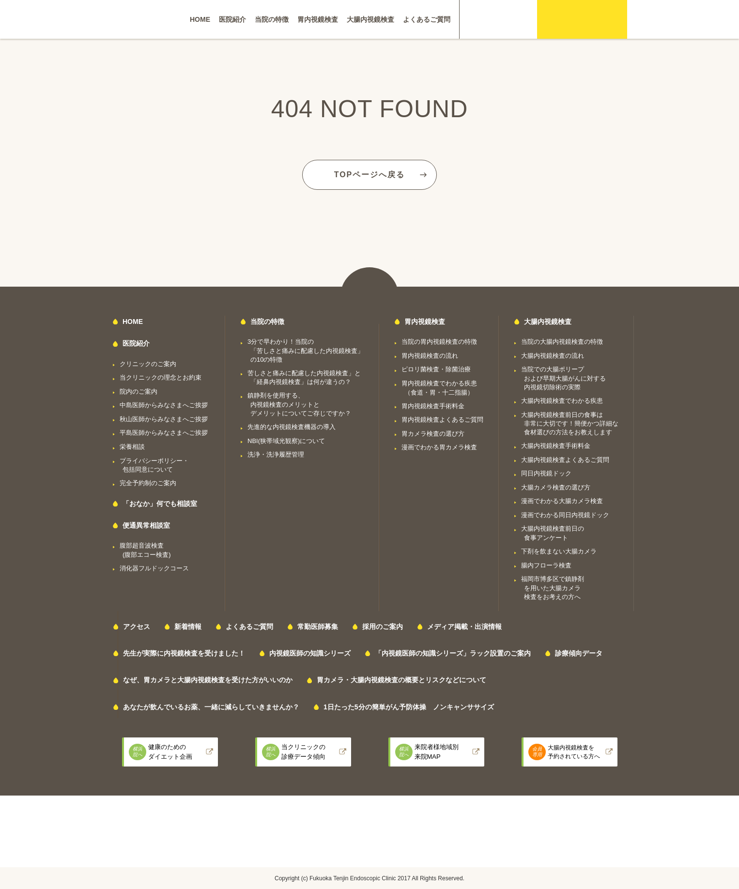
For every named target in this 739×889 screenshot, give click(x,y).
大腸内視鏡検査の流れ (552, 355)
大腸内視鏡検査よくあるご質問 (565, 459)
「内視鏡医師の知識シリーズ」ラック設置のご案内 (453, 653)
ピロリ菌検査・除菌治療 (436, 369)
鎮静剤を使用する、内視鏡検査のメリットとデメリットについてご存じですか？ (299, 404)
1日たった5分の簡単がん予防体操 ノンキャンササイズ (408, 707)
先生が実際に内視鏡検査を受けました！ (184, 653)
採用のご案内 (382, 626)
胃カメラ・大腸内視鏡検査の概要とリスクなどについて (401, 680)
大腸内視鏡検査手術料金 (555, 445)
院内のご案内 (138, 391)
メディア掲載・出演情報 (464, 626)
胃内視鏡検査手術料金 (432, 406)
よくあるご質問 (426, 19)
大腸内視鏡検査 (370, 19)
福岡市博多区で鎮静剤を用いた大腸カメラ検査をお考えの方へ (552, 587)
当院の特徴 (272, 19)
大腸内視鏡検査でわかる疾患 (562, 400)
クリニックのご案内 (148, 364)
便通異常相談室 (146, 525)
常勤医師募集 (317, 626)
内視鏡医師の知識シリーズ (310, 653)
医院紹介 (232, 19)
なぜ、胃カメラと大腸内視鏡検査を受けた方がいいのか (208, 680)
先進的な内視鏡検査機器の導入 (291, 426)
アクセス (136, 626)
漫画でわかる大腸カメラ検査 (562, 501)
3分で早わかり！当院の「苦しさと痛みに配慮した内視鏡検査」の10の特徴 (305, 350)
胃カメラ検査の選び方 (432, 433)
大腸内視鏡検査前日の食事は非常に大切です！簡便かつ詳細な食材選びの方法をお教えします (569, 423)
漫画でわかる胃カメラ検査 (439, 447)
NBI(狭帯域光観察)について (286, 440)
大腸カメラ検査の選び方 (555, 487)
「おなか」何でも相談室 (160, 503)
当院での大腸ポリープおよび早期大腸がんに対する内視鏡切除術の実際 (563, 378)
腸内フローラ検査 (546, 565)
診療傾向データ (578, 653)
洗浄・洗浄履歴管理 (275, 454)
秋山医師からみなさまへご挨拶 (164, 419)
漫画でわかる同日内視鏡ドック (565, 515)
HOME (200, 19)
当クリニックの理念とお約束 (160, 377)
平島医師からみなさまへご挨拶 (164, 432)
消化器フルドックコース (154, 568)
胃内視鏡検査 (317, 19)
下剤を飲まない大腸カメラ (559, 551)
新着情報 (187, 626)
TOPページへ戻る (369, 174)
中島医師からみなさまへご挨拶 (164, 405)
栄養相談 (132, 446)
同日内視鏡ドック (546, 473)
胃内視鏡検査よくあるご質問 (442, 419)
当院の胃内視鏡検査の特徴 (439, 341)
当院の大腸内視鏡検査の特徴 (562, 341)
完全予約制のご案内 (148, 483)
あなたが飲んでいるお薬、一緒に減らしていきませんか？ (211, 707)
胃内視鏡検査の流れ (429, 355)
